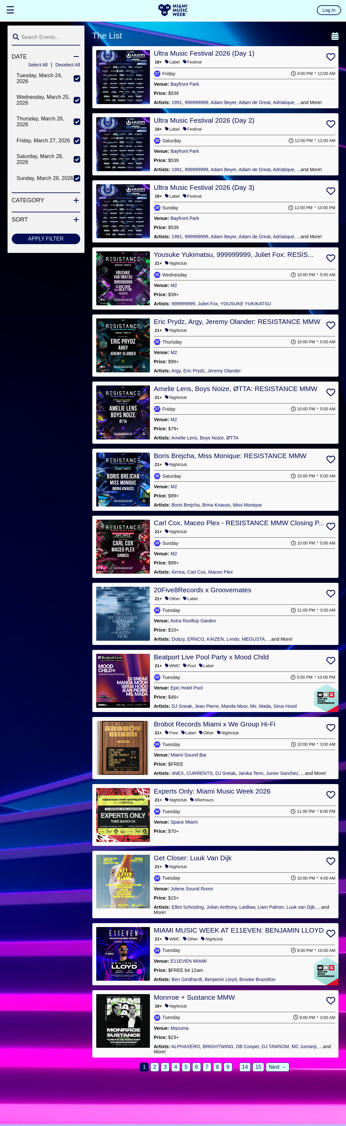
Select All (37, 64)
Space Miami (184, 822)
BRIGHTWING (218, 1046)
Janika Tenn (251, 773)
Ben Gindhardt (187, 979)
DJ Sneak (182, 706)
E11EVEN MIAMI (189, 961)
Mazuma (180, 1028)
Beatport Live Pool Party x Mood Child (211, 657)
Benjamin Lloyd (221, 979)
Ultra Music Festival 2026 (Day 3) (204, 187)
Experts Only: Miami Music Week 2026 (212, 791)
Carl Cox (196, 572)
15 (258, 1067)
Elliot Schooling (188, 907)
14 (245, 1067)
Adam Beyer (223, 102)
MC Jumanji (304, 1046)
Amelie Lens (184, 437)
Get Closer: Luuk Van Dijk (193, 858)
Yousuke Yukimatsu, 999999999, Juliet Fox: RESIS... (234, 254)
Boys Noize (212, 437)
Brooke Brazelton (257, 979)
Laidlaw (247, 907)
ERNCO (195, 639)
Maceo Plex (220, 572)
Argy (176, 370)
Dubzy (178, 639)
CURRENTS (200, 773)
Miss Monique (247, 505)
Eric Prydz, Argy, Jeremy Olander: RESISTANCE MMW (237, 321)
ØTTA (232, 437)
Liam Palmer (271, 907)
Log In (329, 10)
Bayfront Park (185, 84)
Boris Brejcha (186, 505)
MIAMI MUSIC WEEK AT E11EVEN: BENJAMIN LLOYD (239, 930)
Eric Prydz (194, 370)
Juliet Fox (208, 303)
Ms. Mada (260, 706)
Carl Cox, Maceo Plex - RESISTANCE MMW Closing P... (239, 523)
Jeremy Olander (224, 370)
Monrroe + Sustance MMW (194, 997)
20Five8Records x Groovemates (202, 590)
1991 (177, 102)
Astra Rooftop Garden (193, 620)
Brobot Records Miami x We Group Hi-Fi (215, 724)
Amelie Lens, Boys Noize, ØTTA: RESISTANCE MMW (236, 388)
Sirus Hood (285, 706)
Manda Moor (234, 706)
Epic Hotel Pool (187, 687)
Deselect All (67, 64)
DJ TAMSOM (275, 1046)
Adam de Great (255, 102)
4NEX (178, 773)
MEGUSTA (253, 639)
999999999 (196, 102)
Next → (277, 1067)
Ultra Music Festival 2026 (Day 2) (204, 120)
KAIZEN (215, 639)
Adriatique (283, 102)
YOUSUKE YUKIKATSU (245, 303)
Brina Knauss (216, 505)
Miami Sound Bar (189, 755)
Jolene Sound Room (192, 888)
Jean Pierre (207, 706)
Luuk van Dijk (300, 907)
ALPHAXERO (185, 1046)
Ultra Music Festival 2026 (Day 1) (204, 53)
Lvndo (233, 639)
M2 (174, 285)
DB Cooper (247, 1046)
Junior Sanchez (282, 773)
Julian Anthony (222, 907)
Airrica (178, 572)
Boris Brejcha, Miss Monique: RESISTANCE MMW (230, 455)
